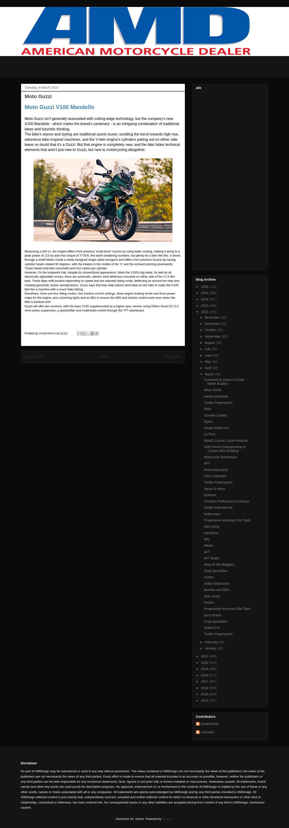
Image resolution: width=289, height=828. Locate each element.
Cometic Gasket (215, 415)
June (209, 355)
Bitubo (208, 545)
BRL (207, 539)
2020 (205, 663)
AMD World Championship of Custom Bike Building (224, 449)
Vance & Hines (214, 489)
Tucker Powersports (218, 403)
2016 (205, 688)
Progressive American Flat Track (227, 520)
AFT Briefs (211, 558)
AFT (207, 463)
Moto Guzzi (212, 596)
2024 (205, 299)
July (208, 349)
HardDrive (211, 533)
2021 (205, 656)
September (213, 336)
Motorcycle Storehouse (220, 457)
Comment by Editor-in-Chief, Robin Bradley (224, 382)
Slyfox (208, 421)
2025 (205, 293)
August (210, 343)
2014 (205, 700)
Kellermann (212, 514)
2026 (205, 287)
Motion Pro (212, 628)
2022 (205, 312)
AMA (207, 409)
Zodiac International (218, 507)
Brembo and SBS (216, 590)
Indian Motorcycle (216, 583)
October (211, 330)
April (208, 368)
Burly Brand (212, 615)
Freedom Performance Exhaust (226, 501)
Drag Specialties (215, 571)
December (213, 317)
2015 (205, 694)
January (211, 648)
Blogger (167, 819)
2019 (205, 669)
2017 (205, 681)
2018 (205, 675)
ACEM (208, 577)
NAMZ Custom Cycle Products (226, 440)
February (212, 642)
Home (104, 357)
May (208, 362)
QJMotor (210, 495)
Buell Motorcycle (216, 470)
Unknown (207, 732)
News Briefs (212, 390)
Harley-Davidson (216, 396)
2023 (205, 305)
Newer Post (34, 357)
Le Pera (209, 434)
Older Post (172, 357)
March (210, 374)
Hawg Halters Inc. (216, 428)
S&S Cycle (211, 526)
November (213, 324)
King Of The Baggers (219, 564)
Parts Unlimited (215, 476)
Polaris (209, 602)
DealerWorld (210, 724)
